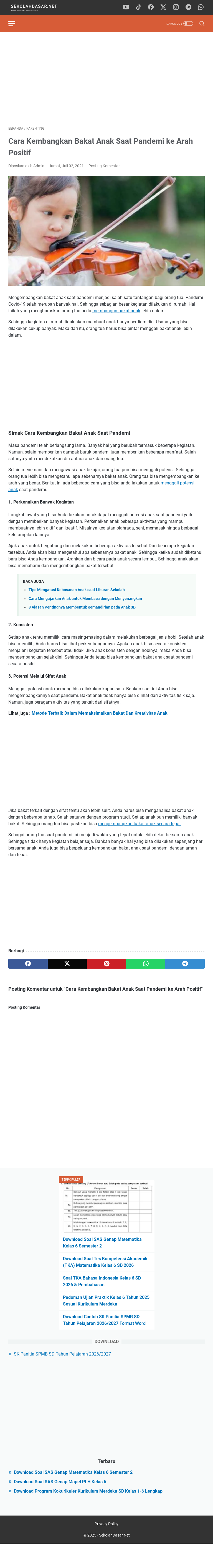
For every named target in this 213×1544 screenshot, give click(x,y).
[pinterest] (106, 964)
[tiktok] (138, 7)
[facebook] (151, 7)
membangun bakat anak (116, 310)
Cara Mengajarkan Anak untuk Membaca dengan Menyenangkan (85, 598)
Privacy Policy (106, 1524)
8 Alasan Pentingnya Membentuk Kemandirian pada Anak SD (82, 607)
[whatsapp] (201, 7)
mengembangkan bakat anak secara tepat (139, 823)
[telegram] (188, 7)
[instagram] (176, 7)
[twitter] (163, 7)
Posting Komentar (104, 166)
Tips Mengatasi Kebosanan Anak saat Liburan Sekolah (77, 590)
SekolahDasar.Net (114, 1535)
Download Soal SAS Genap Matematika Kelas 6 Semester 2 (73, 1472)
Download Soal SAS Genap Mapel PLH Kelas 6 (60, 1481)
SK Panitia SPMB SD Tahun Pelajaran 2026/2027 (62, 1354)
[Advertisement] (106, 79)
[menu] (15, 23)
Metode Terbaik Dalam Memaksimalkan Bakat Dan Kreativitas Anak (100, 713)
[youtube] (126, 7)
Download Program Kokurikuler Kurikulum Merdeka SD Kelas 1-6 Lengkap (88, 1491)
